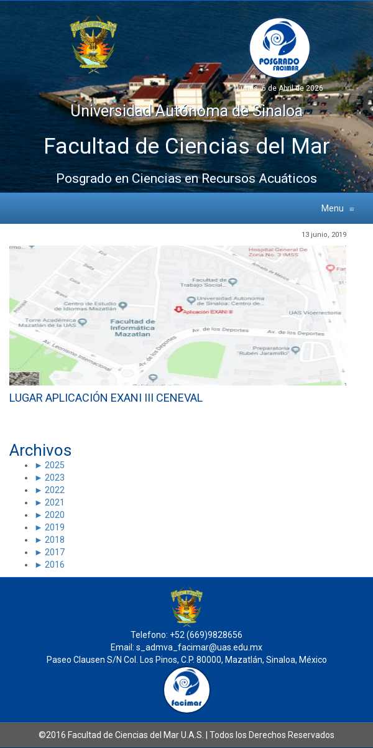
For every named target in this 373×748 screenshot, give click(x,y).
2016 (54, 565)
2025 (54, 465)
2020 (54, 515)
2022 (54, 490)
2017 (54, 552)
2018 (54, 540)
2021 (54, 502)
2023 (54, 478)
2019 (54, 527)
